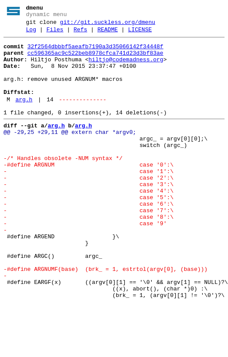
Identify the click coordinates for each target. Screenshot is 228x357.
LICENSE (140, 33)
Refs (80, 33)
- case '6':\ (88, 238)
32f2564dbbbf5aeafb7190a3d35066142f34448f (95, 52)
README (107, 33)
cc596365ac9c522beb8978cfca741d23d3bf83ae (95, 59)
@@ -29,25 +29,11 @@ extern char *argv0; (69, 152)
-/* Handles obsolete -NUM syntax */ (63, 183)
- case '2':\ (88, 206)
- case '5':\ (88, 230)
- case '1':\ (88, 199)
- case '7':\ (88, 246)
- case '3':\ (88, 214)
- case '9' (85, 261)
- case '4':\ (88, 222)
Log (31, 33)
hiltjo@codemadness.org (125, 67)
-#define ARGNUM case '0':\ (88, 191)
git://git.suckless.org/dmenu (107, 25)
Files (54, 33)
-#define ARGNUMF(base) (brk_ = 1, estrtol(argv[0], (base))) (105, 316)
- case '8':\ (88, 253)
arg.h (23, 115)
